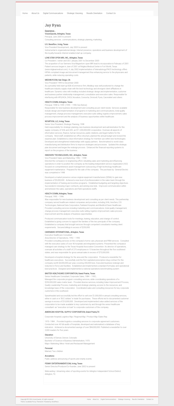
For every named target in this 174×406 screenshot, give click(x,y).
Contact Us (111, 13)
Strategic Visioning (75, 13)
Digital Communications (53, 13)
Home (25, 13)
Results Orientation (94, 13)
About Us (35, 13)
